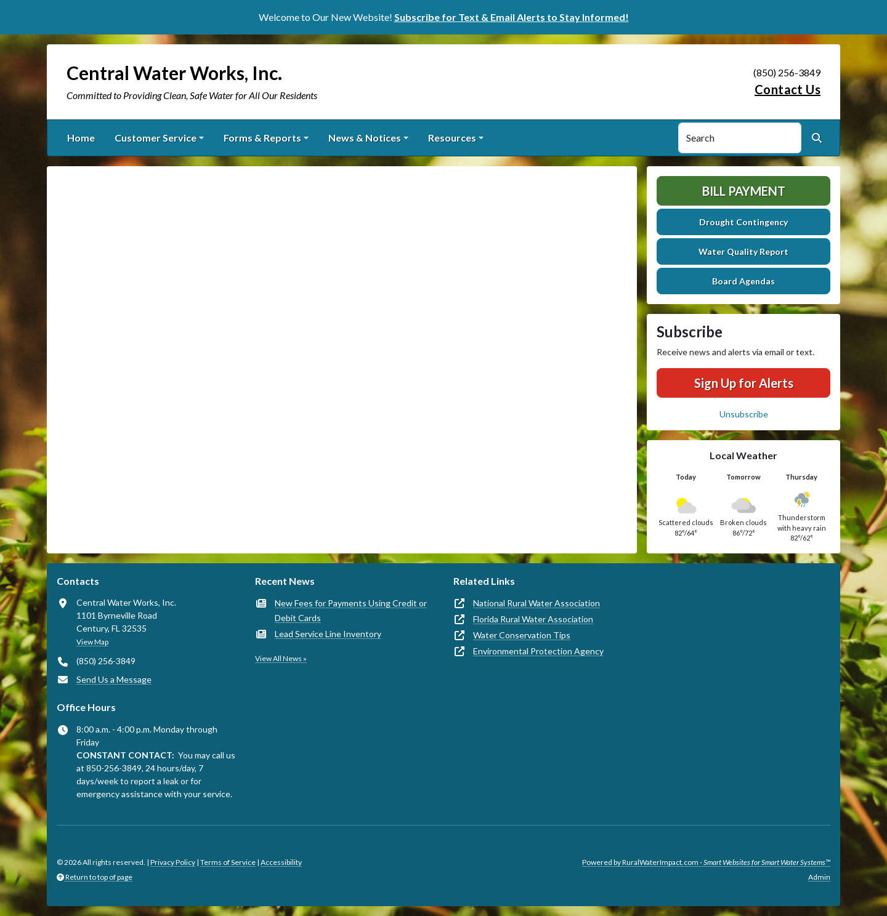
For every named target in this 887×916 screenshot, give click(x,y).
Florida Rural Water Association (533, 619)
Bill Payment (743, 190)
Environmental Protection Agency (538, 651)
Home (81, 137)
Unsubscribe (743, 414)
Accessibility (281, 862)
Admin (819, 877)
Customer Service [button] (155, 137)
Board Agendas (743, 281)
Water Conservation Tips (521, 635)
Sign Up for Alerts (743, 383)
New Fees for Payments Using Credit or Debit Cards (351, 610)
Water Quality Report (743, 251)
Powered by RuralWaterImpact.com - (706, 862)
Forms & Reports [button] (262, 137)
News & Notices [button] (364, 137)
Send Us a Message (114, 679)
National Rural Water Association (536, 603)
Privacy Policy (172, 862)
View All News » (281, 658)
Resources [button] (452, 137)
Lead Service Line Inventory (328, 634)
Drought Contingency (743, 222)
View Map (92, 641)
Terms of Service (228, 862)
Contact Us (787, 89)
